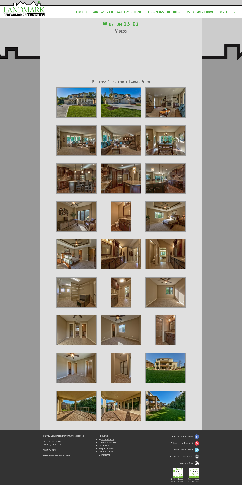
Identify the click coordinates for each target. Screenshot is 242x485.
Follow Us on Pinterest (185, 443)
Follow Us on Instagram (184, 456)
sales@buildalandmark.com (56, 455)
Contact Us (227, 12)
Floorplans (155, 12)
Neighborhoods (178, 12)
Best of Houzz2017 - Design (193, 479)
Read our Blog (189, 463)
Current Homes (204, 12)
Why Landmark (103, 12)
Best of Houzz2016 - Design (177, 479)
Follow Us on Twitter (186, 449)
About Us (82, 12)
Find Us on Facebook (185, 436)
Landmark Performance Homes (24, 8)
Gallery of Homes (130, 12)
